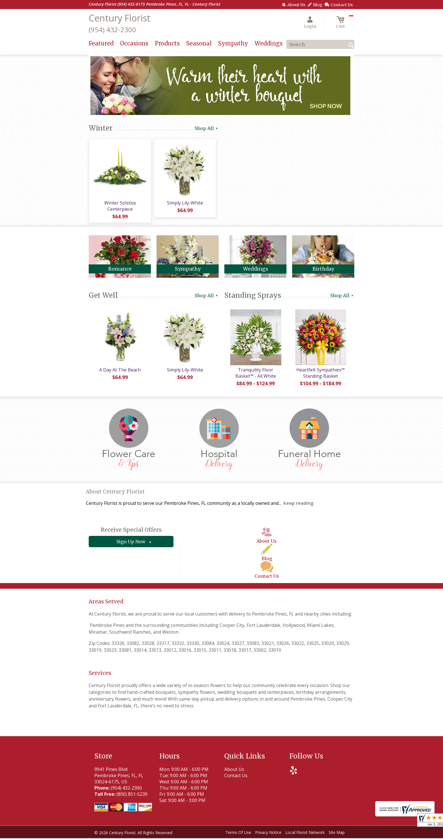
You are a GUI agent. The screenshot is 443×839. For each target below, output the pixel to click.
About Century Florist (115, 492)
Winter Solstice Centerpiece (120, 206)
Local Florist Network (305, 833)
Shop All (207, 128)
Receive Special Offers (131, 530)
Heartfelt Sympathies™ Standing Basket (320, 374)
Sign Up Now (131, 542)
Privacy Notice (268, 833)
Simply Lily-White (185, 203)
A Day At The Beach (120, 371)
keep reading (298, 504)
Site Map (337, 833)
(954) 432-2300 (112, 29)
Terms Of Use (238, 833)
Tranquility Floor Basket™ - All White (255, 374)
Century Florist (119, 18)
